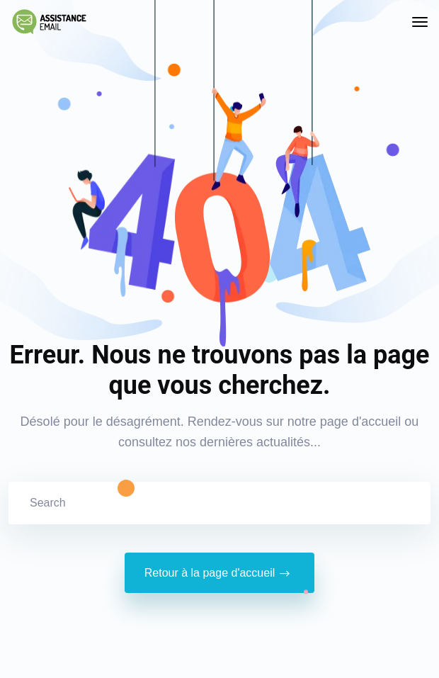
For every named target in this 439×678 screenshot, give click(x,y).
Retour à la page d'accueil (219, 573)
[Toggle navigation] (419, 22)
